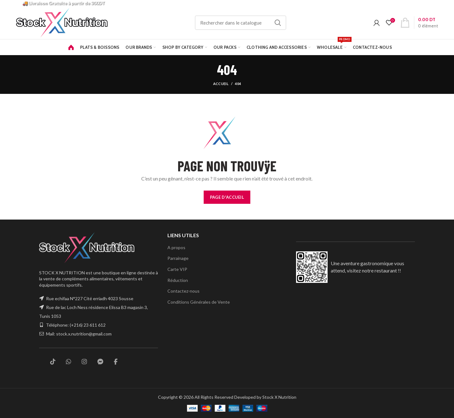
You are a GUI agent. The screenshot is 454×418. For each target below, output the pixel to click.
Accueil (221, 84)
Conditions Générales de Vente (198, 301)
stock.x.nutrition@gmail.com (84, 333)
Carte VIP (177, 269)
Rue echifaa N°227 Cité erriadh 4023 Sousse (90, 298)
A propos (176, 247)
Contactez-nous (182, 290)
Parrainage (178, 258)
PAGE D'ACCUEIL (227, 197)
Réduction (177, 280)
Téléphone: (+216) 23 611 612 (76, 325)
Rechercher (286, 22)
